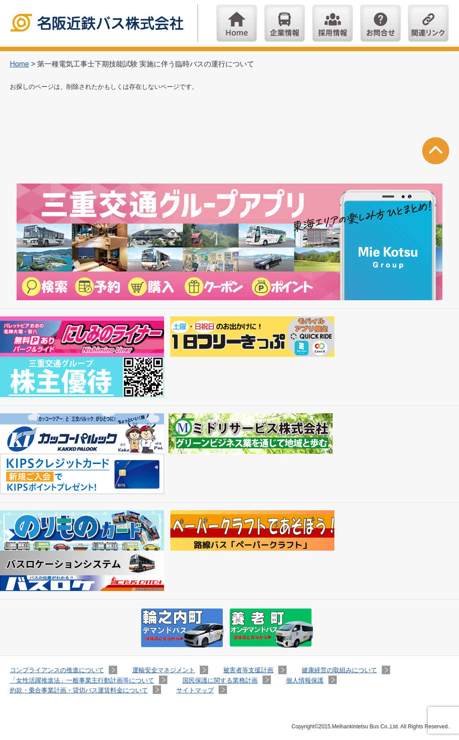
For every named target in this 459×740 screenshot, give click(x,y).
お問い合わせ (380, 23)
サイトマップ (195, 690)
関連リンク (428, 23)
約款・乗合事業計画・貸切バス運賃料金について (79, 690)
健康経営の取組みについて (339, 670)
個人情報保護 (305, 680)
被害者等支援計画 (248, 670)
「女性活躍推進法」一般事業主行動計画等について (82, 680)
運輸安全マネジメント (163, 670)
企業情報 (284, 23)
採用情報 (332, 23)
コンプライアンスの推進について (57, 670)
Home (236, 23)
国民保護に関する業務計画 (220, 680)
